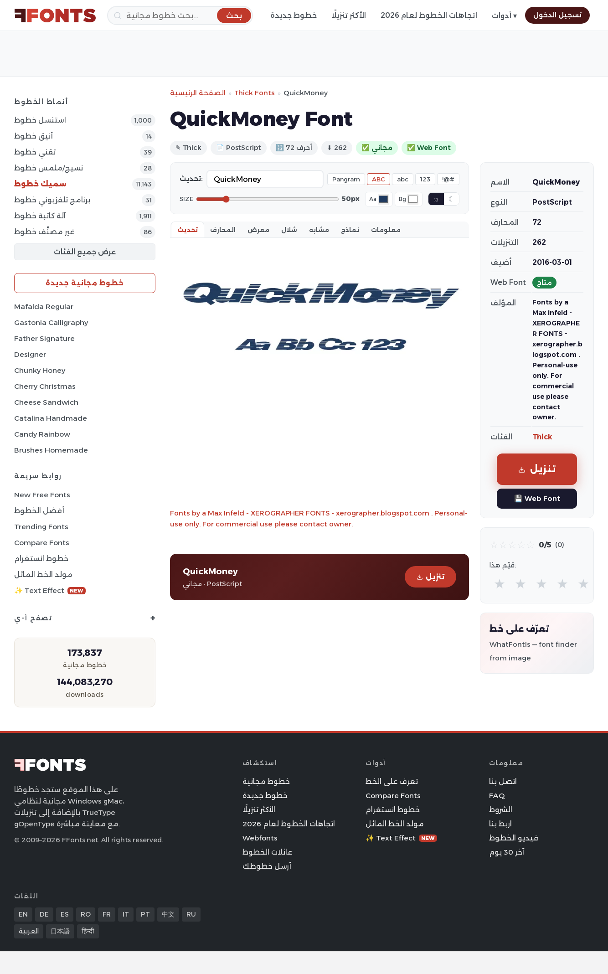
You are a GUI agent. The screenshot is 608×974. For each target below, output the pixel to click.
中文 (168, 914)
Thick (542, 437)
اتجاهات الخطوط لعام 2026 (429, 15)
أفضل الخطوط (39, 510)
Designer (30, 354)
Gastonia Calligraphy (51, 322)
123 (425, 179)
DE (44, 914)
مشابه (319, 229)
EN (23, 914)
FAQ (497, 795)
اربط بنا (500, 823)
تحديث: (191, 179)
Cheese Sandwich (46, 402)
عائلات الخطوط (267, 852)
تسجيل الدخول (557, 15)
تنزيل (430, 576)
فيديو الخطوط (513, 838)
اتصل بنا (503, 781)
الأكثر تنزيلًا (348, 15)
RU (191, 914)
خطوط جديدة (293, 15)
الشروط (500, 809)
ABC (378, 179)
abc (402, 179)
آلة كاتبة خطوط (40, 215)
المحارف (223, 229)
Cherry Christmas (45, 386)
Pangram (346, 179)
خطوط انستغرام (41, 558)
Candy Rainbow (42, 434)
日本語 (60, 931)
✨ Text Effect (50, 590)
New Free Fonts (42, 494)
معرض (258, 229)
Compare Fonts (41, 542)
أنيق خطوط (33, 136)
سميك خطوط (40, 184)
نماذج (350, 229)
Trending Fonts (41, 526)
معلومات (386, 229)
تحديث (187, 229)
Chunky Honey (39, 370)
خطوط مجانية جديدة (85, 282)
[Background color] (412, 199)
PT (145, 914)
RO (86, 914)
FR (107, 914)
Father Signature (44, 338)
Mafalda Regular (43, 306)
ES (65, 914)
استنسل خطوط (40, 120)
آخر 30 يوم (506, 852)
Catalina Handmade (50, 418)
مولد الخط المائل (43, 574)
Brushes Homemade (51, 450)
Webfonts (260, 838)
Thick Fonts (254, 92)
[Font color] (383, 199)
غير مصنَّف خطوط (44, 231)
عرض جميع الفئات (85, 251)
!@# (448, 179)
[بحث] (180, 15)
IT (126, 914)
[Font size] (267, 199)
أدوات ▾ (504, 15)
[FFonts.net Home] (55, 15)
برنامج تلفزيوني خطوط (52, 200)
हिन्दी (88, 931)
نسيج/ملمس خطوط (48, 168)
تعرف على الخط (392, 781)
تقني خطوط (35, 152)
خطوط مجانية (266, 781)
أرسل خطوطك (266, 866)
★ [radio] (499, 584)
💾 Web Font (537, 498)
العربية (29, 931)
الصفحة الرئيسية (198, 92)
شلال (289, 229)
